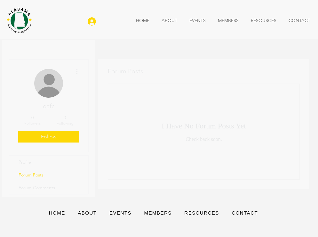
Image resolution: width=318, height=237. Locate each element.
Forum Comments (37, 188)
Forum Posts (31, 175)
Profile (25, 162)
